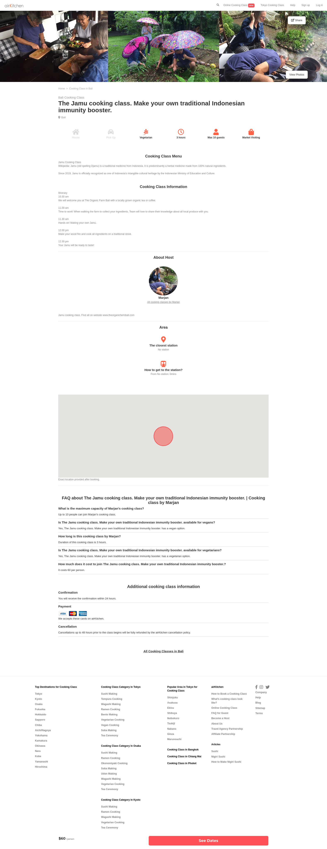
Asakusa (172, 702)
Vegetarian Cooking (112, 719)
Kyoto (38, 699)
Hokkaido (40, 714)
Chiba (38, 725)
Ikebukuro (173, 718)
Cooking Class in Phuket (181, 763)
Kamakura (41, 740)
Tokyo (38, 693)
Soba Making (109, 730)
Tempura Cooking (111, 699)
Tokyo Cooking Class (272, 5)
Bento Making (109, 714)
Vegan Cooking (110, 725)
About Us (216, 723)
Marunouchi (174, 739)
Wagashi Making (111, 704)
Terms (259, 713)
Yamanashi (41, 761)
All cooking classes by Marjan (163, 302)
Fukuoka (40, 709)
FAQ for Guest (219, 713)
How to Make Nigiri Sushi (226, 761)
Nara (38, 751)
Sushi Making (109, 693)
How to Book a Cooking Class (229, 693)
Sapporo (40, 719)
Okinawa (40, 745)
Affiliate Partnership (223, 734)
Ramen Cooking (110, 709)
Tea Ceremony (109, 735)
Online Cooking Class (239, 5)
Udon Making (109, 773)
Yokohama (41, 735)
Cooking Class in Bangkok (182, 749)
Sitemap (260, 708)
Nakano (171, 728)
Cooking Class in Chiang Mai (184, 756)
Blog (258, 702)
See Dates (208, 840)
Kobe (38, 756)
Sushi (214, 751)
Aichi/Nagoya (43, 730)
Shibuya (172, 713)
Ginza (170, 734)
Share (296, 20)
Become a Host (220, 718)
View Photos (296, 74)
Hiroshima (41, 766)
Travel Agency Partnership (227, 728)
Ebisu (170, 707)
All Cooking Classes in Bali (163, 651)
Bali (63, 117)
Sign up (306, 5)
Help (292, 5)
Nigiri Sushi (218, 756)
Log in (319, 5)
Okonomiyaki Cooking (114, 763)
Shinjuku (172, 697)
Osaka (38, 704)
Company (261, 692)
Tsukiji (171, 723)
